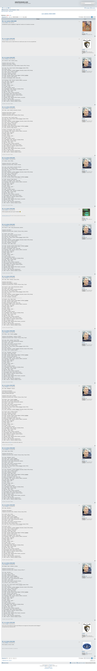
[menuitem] (9, 8)
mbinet (7, 15)
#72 (2, 506)
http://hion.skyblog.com (6, 215)
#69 (2, 332)
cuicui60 (83, 49)
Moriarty (83, 651)
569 (86, 70)
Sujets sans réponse (4, 11)
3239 (86, 51)
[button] (84, 17)
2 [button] (87, 17)
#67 (2, 225)
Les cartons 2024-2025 (48, 14)
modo (10, 15)
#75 (2, 642)
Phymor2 (7, 58)
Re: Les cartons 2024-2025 (9, 21)
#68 (2, 277)
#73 (2, 564)
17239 (87, 218)
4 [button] (90, 17)
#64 (2, 108)
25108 (87, 33)
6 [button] (93, 17)
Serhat (83, 32)
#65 (2, 159)
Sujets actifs (11, 11)
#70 (2, 386)
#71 (2, 449)
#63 (2, 58)
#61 (2, 22)
